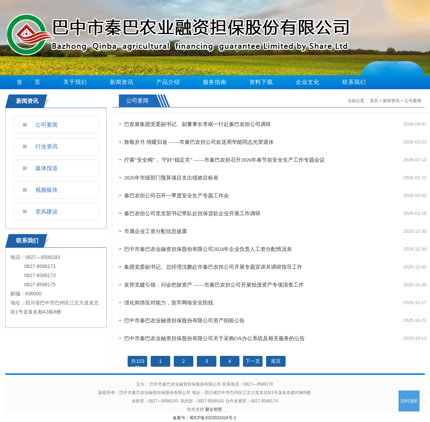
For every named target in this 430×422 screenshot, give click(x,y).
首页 (374, 100)
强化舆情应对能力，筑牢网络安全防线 (168, 302)
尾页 (276, 361)
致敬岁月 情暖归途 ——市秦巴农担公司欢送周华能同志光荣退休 (199, 142)
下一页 (252, 361)
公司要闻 (46, 125)
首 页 (29, 82)
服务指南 (215, 82)
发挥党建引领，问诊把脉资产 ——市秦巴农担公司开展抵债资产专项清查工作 (214, 285)
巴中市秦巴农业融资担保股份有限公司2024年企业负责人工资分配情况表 (208, 249)
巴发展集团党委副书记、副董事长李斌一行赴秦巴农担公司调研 (197, 124)
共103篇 (137, 364)
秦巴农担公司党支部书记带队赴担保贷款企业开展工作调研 (192, 213)
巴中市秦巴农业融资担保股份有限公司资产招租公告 (184, 320)
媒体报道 (46, 168)
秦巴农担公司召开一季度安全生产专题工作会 (176, 195)
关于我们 (75, 82)
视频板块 (46, 190)
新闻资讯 (122, 82)
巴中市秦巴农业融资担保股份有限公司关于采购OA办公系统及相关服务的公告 (214, 338)
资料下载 (261, 82)
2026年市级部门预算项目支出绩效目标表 (171, 178)
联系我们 (354, 82)
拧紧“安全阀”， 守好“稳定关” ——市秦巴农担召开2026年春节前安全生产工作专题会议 (224, 160)
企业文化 (308, 82)
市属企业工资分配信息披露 (155, 231)
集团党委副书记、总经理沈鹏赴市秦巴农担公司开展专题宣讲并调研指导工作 (213, 267)
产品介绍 (168, 82)
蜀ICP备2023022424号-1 (212, 417)
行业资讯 (46, 146)
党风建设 (46, 211)
